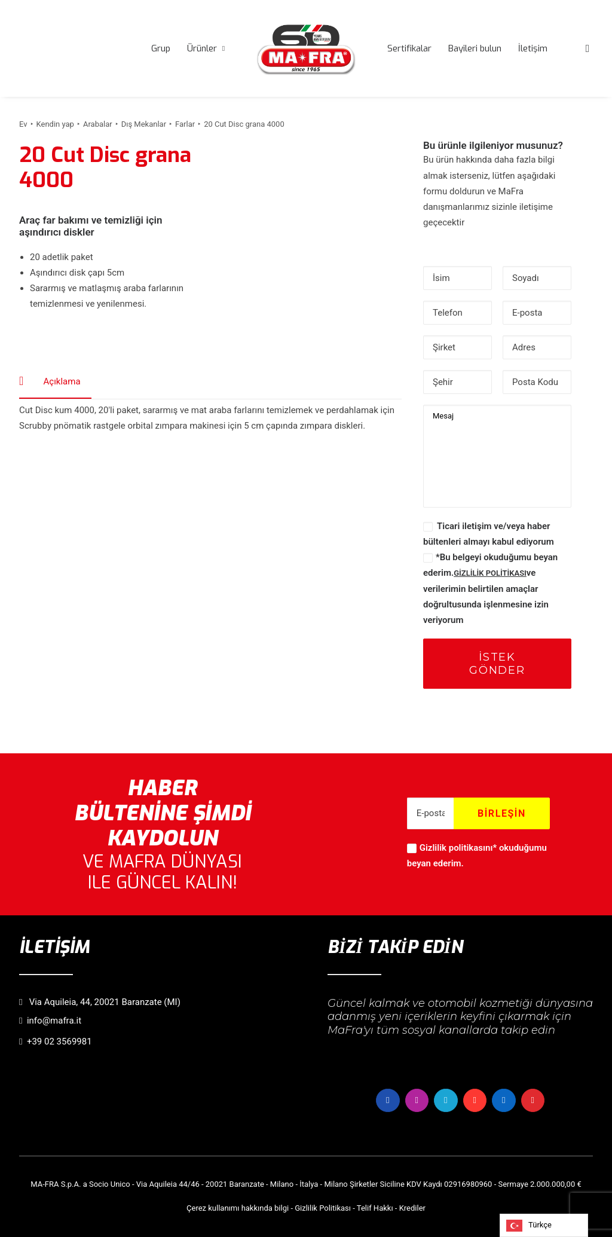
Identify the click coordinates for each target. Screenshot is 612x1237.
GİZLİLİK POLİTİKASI (490, 573)
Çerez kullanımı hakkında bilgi (237, 1208)
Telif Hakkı (375, 1208)
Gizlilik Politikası (323, 1208)
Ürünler (206, 48)
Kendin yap (55, 124)
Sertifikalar (409, 48)
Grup (160, 48)
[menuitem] (161, 48)
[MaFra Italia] (306, 48)
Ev (23, 124)
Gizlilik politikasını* (458, 847)
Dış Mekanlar (143, 124)
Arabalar (97, 124)
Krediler (412, 1208)
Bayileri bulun (474, 48)
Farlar (185, 124)
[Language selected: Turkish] (544, 1225)
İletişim (532, 48)
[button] (587, 48)
